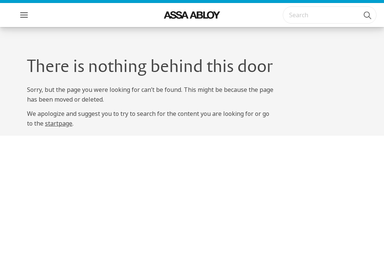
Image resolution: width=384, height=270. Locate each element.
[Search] (367, 15)
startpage (58, 123)
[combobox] (329, 15)
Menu (37, 14)
